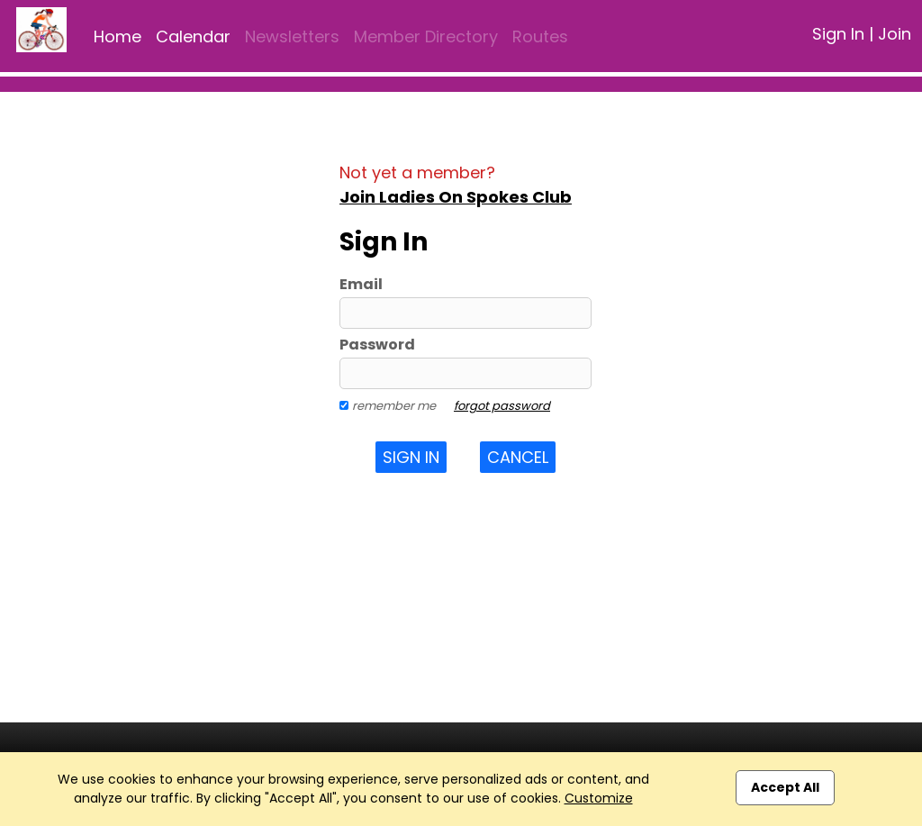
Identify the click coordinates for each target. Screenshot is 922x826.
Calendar (193, 36)
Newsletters (292, 36)
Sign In (838, 34)
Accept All (785, 787)
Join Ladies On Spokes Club (455, 197)
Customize (599, 798)
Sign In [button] (411, 457)
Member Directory (426, 36)
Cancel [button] (517, 457)
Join (894, 34)
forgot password (502, 405)
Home (117, 36)
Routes (540, 36)
